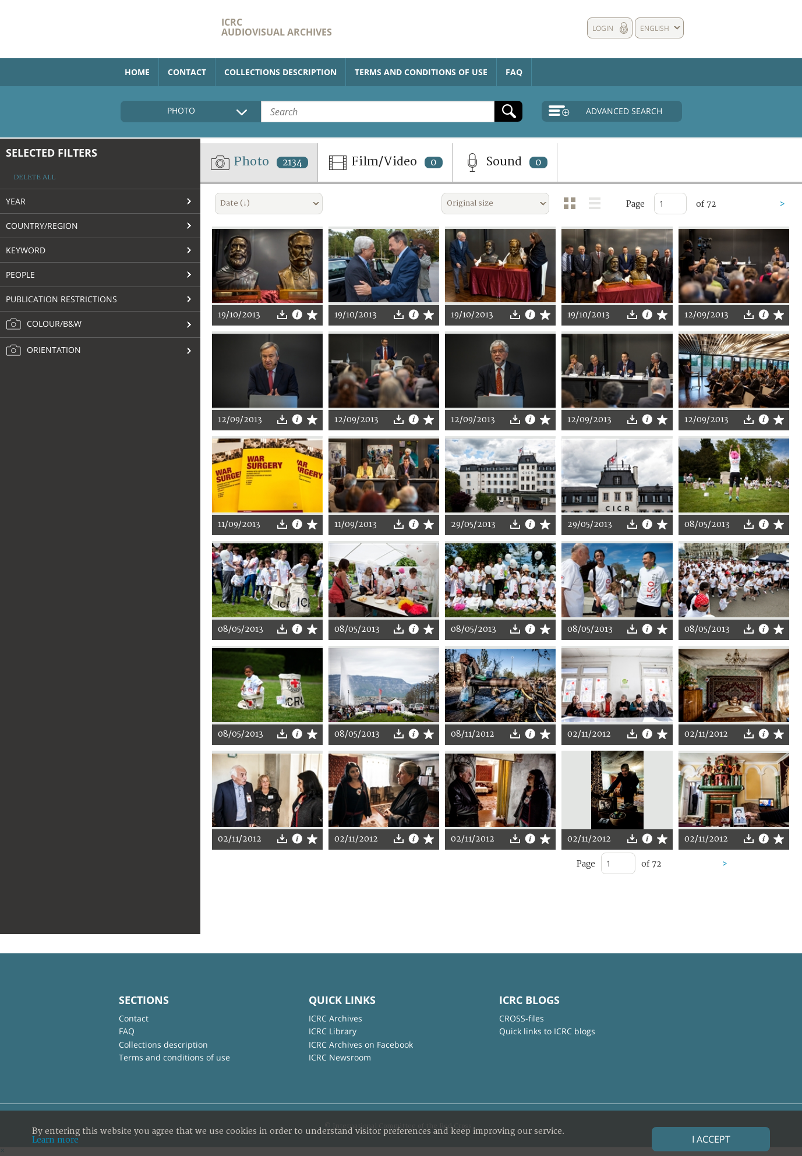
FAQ (514, 71)
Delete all (34, 177)
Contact (187, 71)
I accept (711, 1139)
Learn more (55, 1140)
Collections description (280, 71)
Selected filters (51, 153)
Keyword (25, 250)
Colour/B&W (44, 324)
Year (16, 201)
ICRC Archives (335, 1018)
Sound (504, 162)
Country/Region (42, 225)
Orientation (43, 351)
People (20, 274)
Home (137, 71)
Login (602, 28)
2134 (292, 162)
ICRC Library (332, 1031)
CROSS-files (521, 1018)
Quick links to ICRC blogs (547, 1031)
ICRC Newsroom (340, 1057)
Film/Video (385, 162)
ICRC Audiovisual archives (276, 27)
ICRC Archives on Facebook (361, 1044)
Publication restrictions (61, 299)
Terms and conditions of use (421, 71)
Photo (259, 162)
